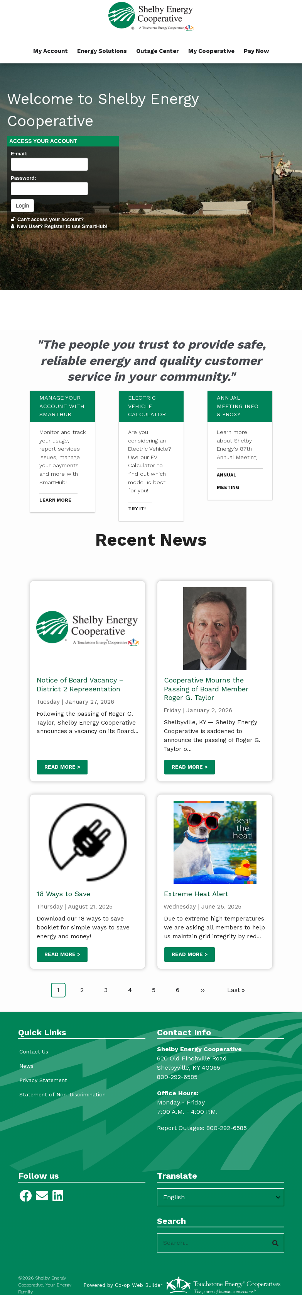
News (25, 1066)
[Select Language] (220, 1197)
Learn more (55, 500)
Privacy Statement (42, 1080)
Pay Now (256, 51)
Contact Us (32, 1051)
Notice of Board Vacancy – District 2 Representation (79, 684)
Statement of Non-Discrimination (61, 1094)
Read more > (62, 767)
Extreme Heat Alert (196, 894)
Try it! (137, 508)
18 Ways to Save (63, 894)
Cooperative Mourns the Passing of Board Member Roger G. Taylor (206, 688)
